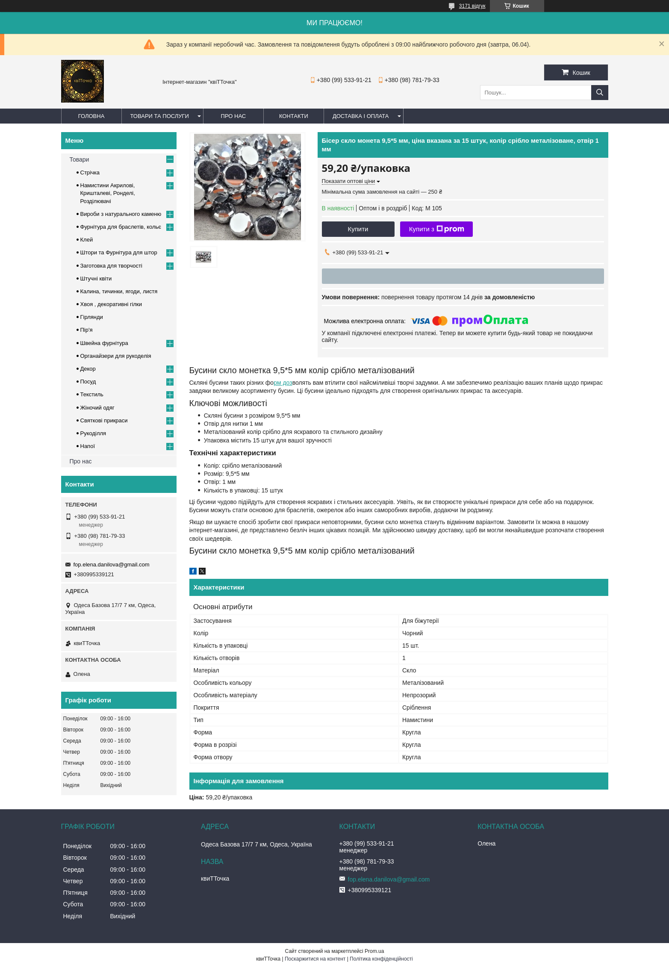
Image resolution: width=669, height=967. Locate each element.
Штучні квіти (96, 278)
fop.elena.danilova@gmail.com (112, 564)
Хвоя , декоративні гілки (111, 304)
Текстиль (91, 394)
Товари (79, 159)
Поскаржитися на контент (315, 959)
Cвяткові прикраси (104, 420)
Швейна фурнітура (104, 343)
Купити (358, 229)
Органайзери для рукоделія (115, 356)
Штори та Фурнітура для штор (118, 252)
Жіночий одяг (97, 407)
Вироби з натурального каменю (121, 214)
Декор (88, 369)
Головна (91, 116)
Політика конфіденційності (381, 959)
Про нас (233, 116)
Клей (86, 239)
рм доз (283, 382)
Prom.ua (374, 951)
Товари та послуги (159, 116)
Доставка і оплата (361, 116)
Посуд (88, 381)
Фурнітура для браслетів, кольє (120, 227)
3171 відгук (472, 6)
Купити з (436, 229)
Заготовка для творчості (111, 265)
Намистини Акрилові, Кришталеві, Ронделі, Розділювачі (107, 193)
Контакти (293, 116)
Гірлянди (91, 317)
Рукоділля (93, 433)
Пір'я (86, 330)
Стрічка (90, 172)
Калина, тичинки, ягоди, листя (119, 291)
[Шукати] (599, 92)
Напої (87, 446)
